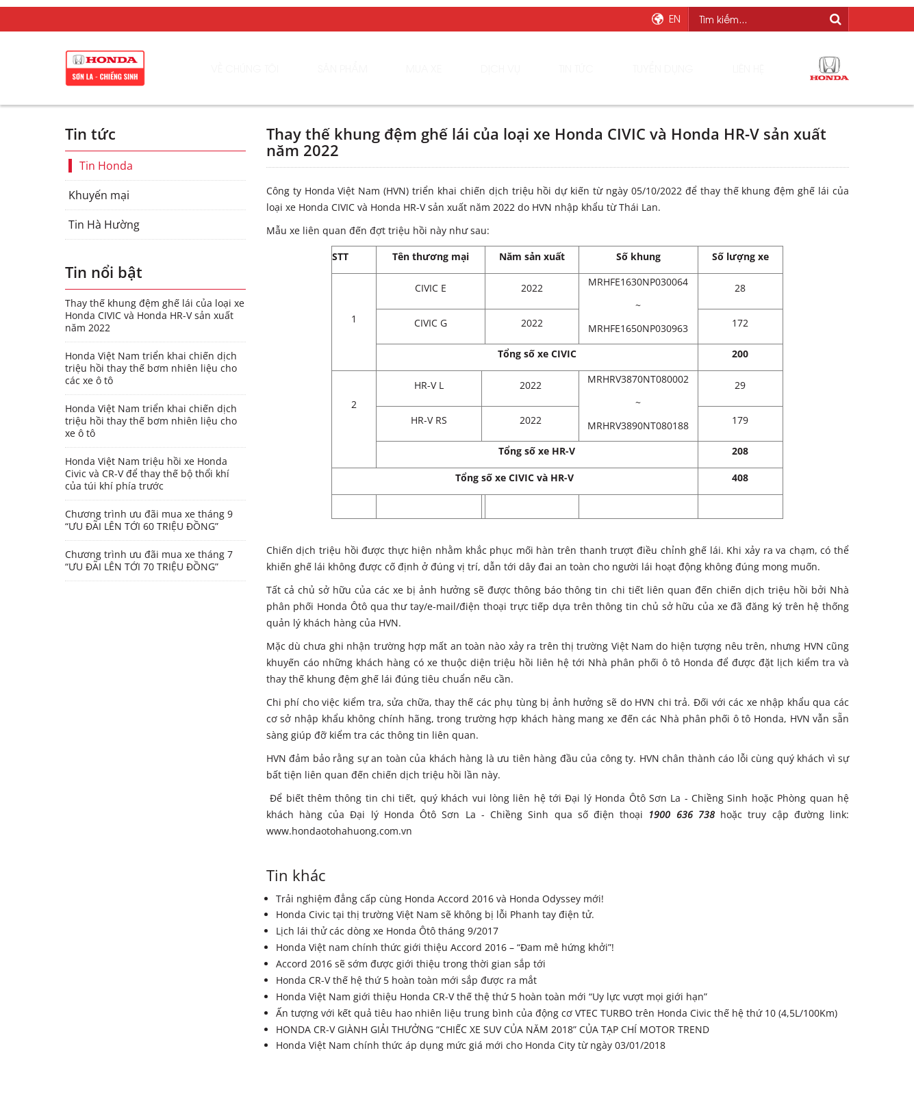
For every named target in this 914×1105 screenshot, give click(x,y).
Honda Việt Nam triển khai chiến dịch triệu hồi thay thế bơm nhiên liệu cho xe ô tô (151, 421)
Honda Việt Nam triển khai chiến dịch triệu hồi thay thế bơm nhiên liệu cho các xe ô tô (151, 368)
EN (675, 18)
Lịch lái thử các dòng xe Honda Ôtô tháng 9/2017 (387, 930)
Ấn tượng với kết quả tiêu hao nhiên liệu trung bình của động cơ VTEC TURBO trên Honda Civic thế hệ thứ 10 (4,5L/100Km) (556, 1012)
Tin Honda (106, 166)
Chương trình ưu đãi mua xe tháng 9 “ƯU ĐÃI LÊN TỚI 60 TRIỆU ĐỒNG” (149, 520)
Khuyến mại (98, 195)
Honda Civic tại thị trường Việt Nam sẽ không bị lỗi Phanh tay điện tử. (435, 914)
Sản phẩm (385, 68)
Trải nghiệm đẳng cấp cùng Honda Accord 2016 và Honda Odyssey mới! (440, 898)
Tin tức (584, 68)
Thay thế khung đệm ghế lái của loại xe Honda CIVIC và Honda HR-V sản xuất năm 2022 (154, 315)
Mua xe (455, 68)
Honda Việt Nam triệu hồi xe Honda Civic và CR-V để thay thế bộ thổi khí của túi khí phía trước (147, 473)
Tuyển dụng (661, 68)
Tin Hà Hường (104, 224)
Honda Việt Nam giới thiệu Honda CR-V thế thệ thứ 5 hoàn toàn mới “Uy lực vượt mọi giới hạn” (491, 996)
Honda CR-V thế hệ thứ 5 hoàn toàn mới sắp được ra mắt (406, 980)
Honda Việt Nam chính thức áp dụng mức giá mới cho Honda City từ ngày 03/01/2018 (470, 1045)
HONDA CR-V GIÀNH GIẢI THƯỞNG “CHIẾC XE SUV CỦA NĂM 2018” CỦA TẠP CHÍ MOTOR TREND (492, 1029)
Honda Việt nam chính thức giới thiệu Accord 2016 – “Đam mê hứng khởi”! (445, 947)
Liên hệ (736, 68)
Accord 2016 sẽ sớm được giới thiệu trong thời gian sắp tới (411, 963)
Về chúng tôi (296, 68)
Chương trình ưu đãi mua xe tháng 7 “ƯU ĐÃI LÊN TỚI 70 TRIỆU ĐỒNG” (149, 560)
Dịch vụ (519, 68)
